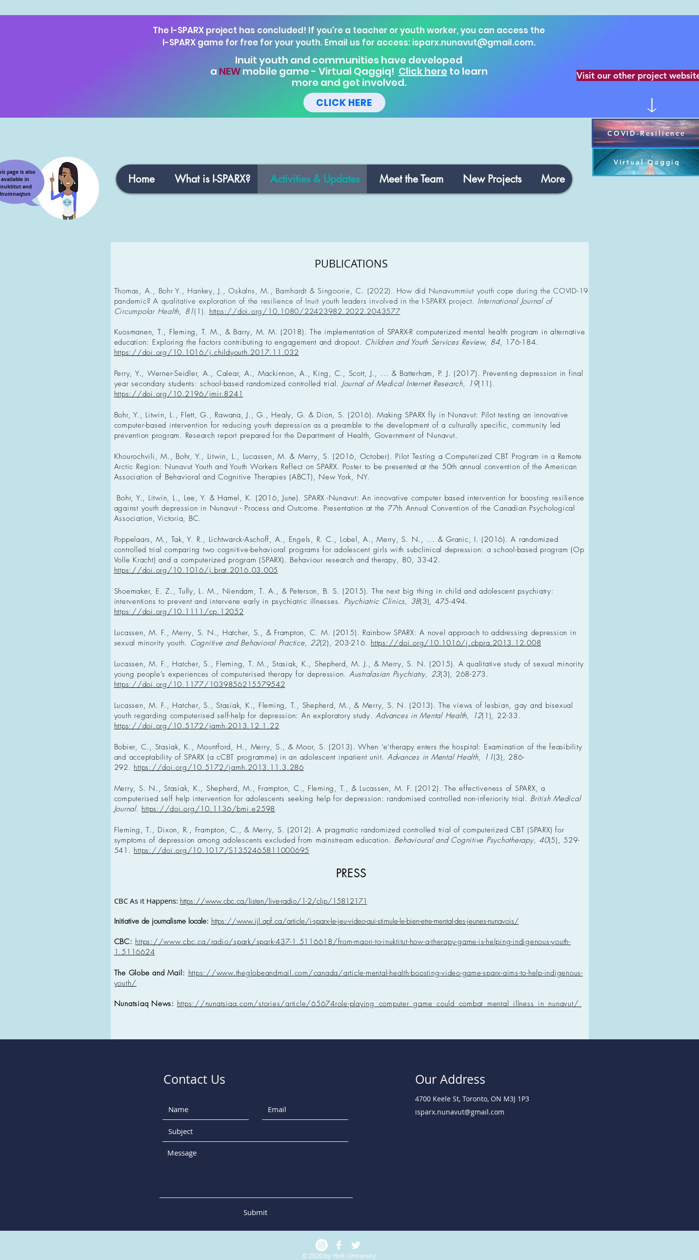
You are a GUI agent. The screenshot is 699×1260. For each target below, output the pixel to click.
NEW (229, 71)
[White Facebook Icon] (339, 1245)
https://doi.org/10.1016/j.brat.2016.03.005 (196, 570)
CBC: (125, 942)
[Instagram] (322, 1245)
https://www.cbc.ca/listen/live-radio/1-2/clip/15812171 (273, 901)
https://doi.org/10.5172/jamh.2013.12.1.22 (197, 726)
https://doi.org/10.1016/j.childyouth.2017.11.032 (206, 352)
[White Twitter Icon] (356, 1245)
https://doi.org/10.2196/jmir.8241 (178, 394)
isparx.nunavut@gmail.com (473, 42)
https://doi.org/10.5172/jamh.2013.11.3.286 (219, 767)
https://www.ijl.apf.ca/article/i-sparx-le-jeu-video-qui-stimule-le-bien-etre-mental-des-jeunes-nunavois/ (365, 921)
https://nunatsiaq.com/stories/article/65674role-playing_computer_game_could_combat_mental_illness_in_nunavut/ (379, 1004)
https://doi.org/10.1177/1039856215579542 (199, 684)
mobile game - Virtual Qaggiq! (319, 71)
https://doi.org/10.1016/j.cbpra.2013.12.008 (456, 643)
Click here (423, 71)
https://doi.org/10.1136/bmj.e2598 (208, 809)
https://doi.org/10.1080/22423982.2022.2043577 (304, 311)
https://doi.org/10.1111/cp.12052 (179, 612)
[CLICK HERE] (344, 102)
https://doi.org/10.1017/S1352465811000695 (221, 850)
